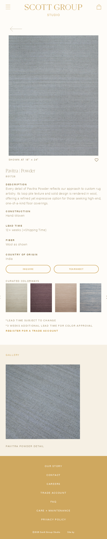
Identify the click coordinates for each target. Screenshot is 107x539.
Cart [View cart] (99, 7)
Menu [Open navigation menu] (8, 7)
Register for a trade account (32, 330)
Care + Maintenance (53, 510)
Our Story (53, 466)
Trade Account (53, 492)
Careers (53, 483)
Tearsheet (76, 268)
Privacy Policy (53, 519)
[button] (96, 160)
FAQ (53, 501)
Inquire (28, 268)
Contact (53, 475)
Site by (70, 532)
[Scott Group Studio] (53, 10)
